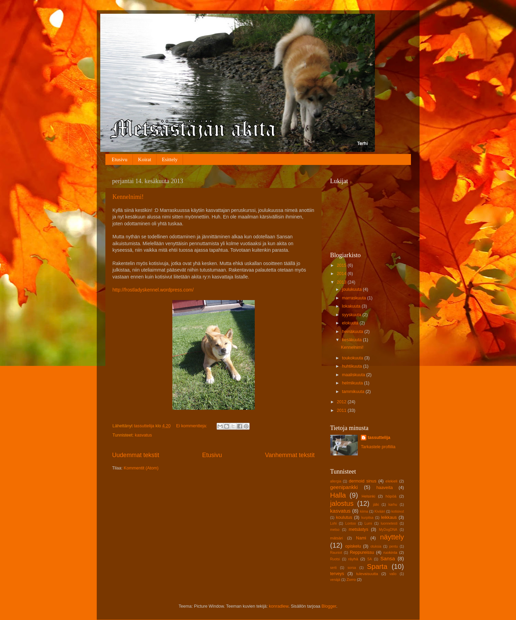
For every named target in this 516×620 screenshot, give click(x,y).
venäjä (335, 580)
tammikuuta (354, 391)
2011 (342, 410)
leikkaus (389, 517)
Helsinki (368, 496)
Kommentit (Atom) (141, 468)
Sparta (377, 566)
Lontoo (350, 523)
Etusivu (119, 159)
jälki (376, 504)
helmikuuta (353, 383)
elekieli (392, 481)
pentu (393, 546)
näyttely (392, 537)
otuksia (375, 546)
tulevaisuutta (367, 574)
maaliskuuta (354, 374)
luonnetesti (389, 523)
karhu (392, 504)
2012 (342, 402)
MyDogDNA (388, 530)
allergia (336, 481)
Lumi (368, 523)
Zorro (351, 579)
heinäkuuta (353, 331)
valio (393, 574)
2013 (342, 282)
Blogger (329, 606)
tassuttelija (379, 437)
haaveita (384, 487)
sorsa (351, 568)
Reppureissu (362, 552)
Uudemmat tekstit (135, 455)
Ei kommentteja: (192, 426)
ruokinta (390, 552)
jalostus (342, 503)
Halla (338, 495)
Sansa (387, 558)
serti (333, 568)
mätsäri (336, 538)
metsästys (358, 529)
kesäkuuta (352, 339)
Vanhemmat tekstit (290, 455)
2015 (342, 265)
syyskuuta (352, 314)
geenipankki (344, 487)
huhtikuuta (352, 366)
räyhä (353, 559)
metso (335, 530)
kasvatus (143, 435)
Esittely (169, 159)
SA (369, 559)
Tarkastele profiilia (378, 446)
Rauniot (336, 553)
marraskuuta (354, 298)
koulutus (344, 517)
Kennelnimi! (128, 196)
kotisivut (397, 511)
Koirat (144, 159)
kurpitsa (367, 518)
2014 (342, 273)
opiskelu (353, 546)
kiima (364, 511)
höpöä (391, 496)
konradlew (278, 606)
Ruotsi (335, 559)
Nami (361, 538)
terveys (337, 573)
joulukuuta (352, 289)
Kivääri (380, 511)
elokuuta (350, 323)
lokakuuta (352, 306)
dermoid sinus (362, 481)
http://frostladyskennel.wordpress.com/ (153, 290)
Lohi (333, 523)
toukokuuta (353, 358)
